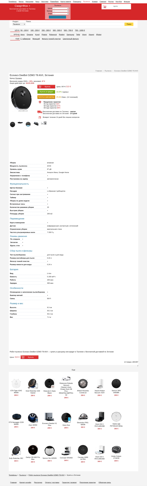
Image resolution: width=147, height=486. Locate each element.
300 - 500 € (57, 30)
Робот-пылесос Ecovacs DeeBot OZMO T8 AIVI (46, 475)
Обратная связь (105, 482)
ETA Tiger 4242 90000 (16, 392)
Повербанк (54, 2)
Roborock (53, 35)
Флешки (127, 2)
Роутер (111, 2)
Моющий (36, 39)
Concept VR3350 (66, 458)
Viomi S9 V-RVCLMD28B (100, 425)
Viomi (84, 35)
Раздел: (16, 21)
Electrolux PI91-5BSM (83, 423)
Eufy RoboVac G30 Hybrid (33, 392)
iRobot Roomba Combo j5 (83, 392)
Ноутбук (119, 2)
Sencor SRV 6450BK (116, 392)
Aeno (23, 35)
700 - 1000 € (80, 30)
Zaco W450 (33, 425)
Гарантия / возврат (69, 482)
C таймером (25, 39)
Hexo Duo (66, 425)
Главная (13, 482)
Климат (95, 2)
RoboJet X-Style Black (50, 392)
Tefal (78, 35)
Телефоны (13, 2)
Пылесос (86, 2)
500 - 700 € (68, 30)
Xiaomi (91, 35)
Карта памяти (66, 2)
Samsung (70, 35)
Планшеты (77, 2)
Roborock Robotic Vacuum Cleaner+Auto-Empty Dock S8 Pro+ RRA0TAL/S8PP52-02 (66, 389)
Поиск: (28, 21)
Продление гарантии (88, 482)
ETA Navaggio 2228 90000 (16, 423)
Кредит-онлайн (25, 482)
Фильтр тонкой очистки (51, 39)
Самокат (103, 2)
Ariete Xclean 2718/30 (116, 457)
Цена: (50, 8)
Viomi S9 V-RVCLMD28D (100, 458)
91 (60, 14)
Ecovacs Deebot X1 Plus (49, 424)
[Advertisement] (73, 55)
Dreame (30, 35)
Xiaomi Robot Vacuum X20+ (99, 392)
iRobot (98, 35)
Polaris (44, 35)
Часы (37, 2)
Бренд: (49, 11)
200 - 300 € (46, 30)
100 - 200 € (35, 30)
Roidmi (61, 35)
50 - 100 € (24, 30)
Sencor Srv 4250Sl (50, 458)
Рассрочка (38, 482)
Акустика (44, 2)
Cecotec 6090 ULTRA (83, 458)
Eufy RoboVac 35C (16, 458)
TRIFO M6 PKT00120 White (116, 425)
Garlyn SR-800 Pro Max (33, 458)
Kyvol (37, 35)
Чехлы (21, 2)
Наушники (29, 2)
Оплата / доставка (52, 482)
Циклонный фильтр (71, 39)
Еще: (50, 14)
